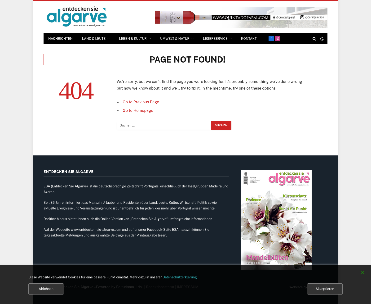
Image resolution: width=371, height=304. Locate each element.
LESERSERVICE (215, 39)
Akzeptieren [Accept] (325, 289)
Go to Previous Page (141, 102)
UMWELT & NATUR (175, 39)
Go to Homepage (138, 110)
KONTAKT (249, 39)
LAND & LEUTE (94, 39)
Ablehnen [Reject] (46, 289)
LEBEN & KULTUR (133, 39)
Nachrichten (60, 39)
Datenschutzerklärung (180, 277)
